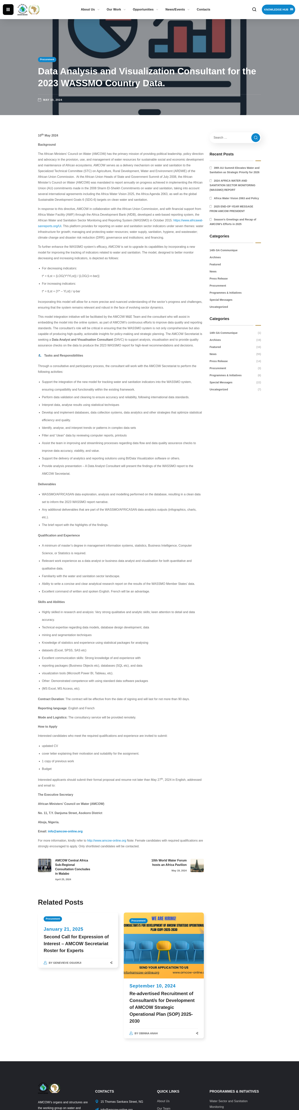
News (213, 271)
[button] (254, 9)
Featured (215, 264)
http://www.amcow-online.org (106, 840)
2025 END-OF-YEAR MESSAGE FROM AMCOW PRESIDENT (231, 209)
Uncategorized (219, 306)
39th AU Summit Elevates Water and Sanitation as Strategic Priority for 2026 (235, 170)
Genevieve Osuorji (67, 962)
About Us (163, 1101)
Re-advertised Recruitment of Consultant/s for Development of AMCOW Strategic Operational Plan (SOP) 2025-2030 (162, 1007)
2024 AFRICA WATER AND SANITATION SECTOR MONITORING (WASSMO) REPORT (232, 185)
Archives (215, 257)
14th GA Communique (224, 250)
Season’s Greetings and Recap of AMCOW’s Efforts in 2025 (233, 222)
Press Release (219, 278)
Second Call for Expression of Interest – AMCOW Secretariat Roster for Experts (76, 943)
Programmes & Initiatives (226, 292)
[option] (78, 944)
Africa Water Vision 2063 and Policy (236, 198)
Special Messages (221, 299)
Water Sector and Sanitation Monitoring (229, 1103)
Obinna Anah (148, 1033)
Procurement (47, 59)
